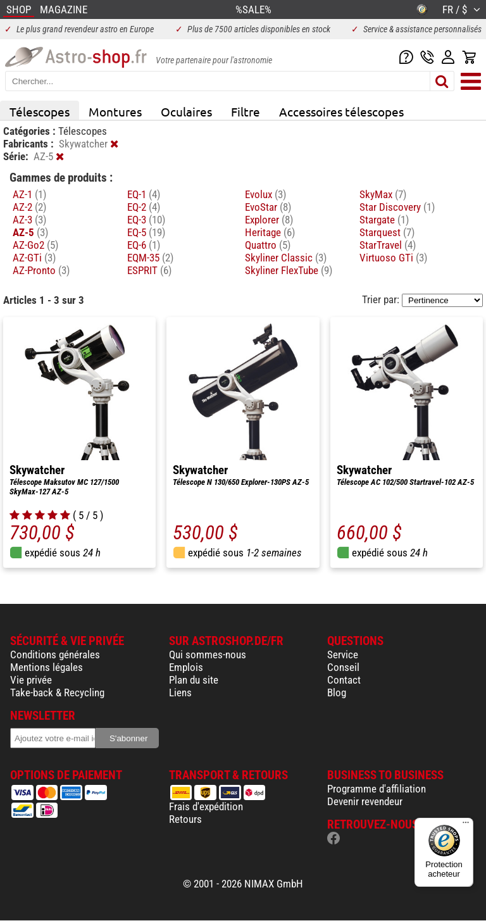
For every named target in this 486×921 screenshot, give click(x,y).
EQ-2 (143, 207)
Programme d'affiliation (376, 788)
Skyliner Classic (286, 257)
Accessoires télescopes (341, 111)
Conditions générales (55, 654)
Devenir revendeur (364, 801)
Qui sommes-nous (207, 654)
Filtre (245, 111)
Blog (336, 692)
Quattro (267, 245)
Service (342, 654)
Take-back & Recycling (57, 692)
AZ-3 (29, 219)
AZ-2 (29, 207)
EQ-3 (146, 219)
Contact (344, 680)
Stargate (384, 219)
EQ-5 (146, 232)
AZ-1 (29, 194)
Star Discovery (397, 207)
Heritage (270, 232)
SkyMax (382, 194)
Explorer (269, 219)
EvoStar (268, 207)
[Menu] (465, 825)
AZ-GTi (34, 257)
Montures (115, 111)
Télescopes (39, 111)
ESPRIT (149, 270)
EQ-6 (143, 245)
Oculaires (186, 111)
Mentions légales (46, 667)
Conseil (343, 667)
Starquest (386, 232)
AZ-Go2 (35, 245)
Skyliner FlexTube (288, 270)
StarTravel (387, 245)
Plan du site (193, 680)
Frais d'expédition (206, 806)
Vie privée (31, 680)
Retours (185, 819)
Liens (180, 692)
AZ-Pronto (41, 270)
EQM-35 (150, 257)
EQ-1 (143, 194)
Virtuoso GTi (393, 257)
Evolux (265, 194)
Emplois (186, 667)
